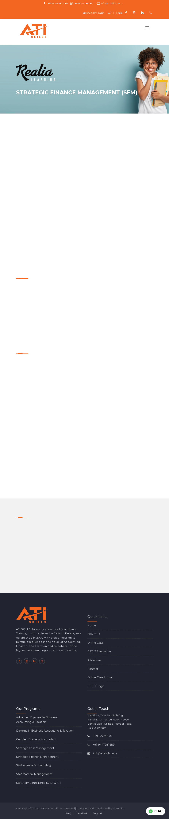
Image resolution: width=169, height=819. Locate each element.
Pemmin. (118, 808)
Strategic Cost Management (35, 748)
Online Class (95, 642)
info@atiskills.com (109, 3)
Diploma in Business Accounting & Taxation (45, 730)
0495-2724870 (99, 736)
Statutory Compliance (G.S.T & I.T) (38, 783)
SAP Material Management (34, 774)
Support (97, 813)
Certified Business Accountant (36, 739)
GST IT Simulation (99, 651)
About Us (93, 634)
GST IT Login (115, 12)
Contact (92, 669)
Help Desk (82, 813)
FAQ (68, 813)
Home (91, 625)
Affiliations (94, 660)
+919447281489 (81, 3)
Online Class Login (93, 12)
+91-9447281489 (101, 744)
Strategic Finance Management (37, 757)
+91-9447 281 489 (56, 3)
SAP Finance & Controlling (33, 765)
